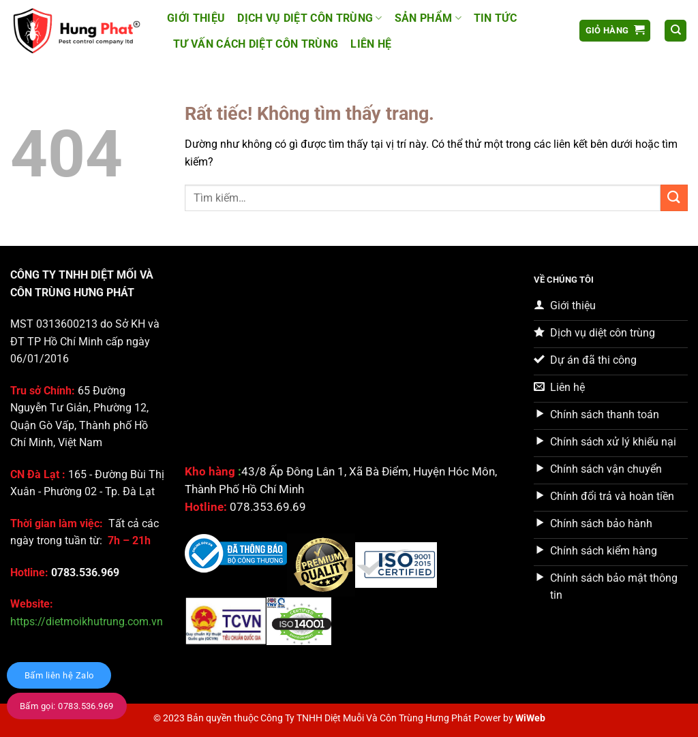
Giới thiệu (196, 18)
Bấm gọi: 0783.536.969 (67, 706)
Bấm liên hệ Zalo (59, 675)
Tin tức (495, 18)
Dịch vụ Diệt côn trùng (309, 18)
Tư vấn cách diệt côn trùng (255, 43)
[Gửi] (674, 198)
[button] (615, 31)
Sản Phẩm (428, 18)
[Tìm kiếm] (675, 31)
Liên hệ (370, 43)
